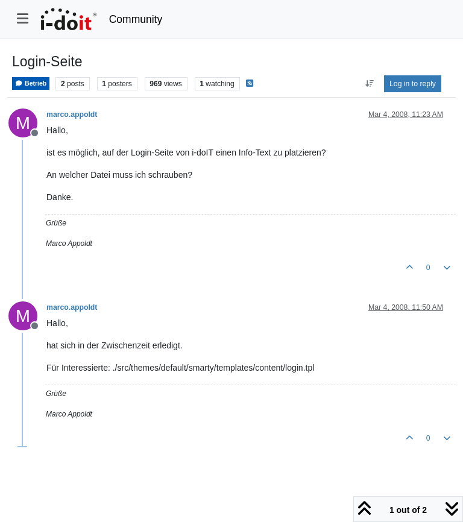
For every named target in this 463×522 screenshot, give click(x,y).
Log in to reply (412, 84)
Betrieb (30, 83)
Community (136, 19)
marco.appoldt (71, 114)
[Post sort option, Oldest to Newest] (369, 83)
